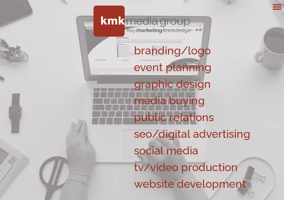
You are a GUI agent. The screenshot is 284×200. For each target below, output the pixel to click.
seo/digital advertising (192, 133)
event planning (172, 67)
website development (190, 183)
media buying (169, 100)
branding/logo (172, 50)
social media (166, 150)
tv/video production (186, 167)
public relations (174, 117)
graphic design (172, 83)
